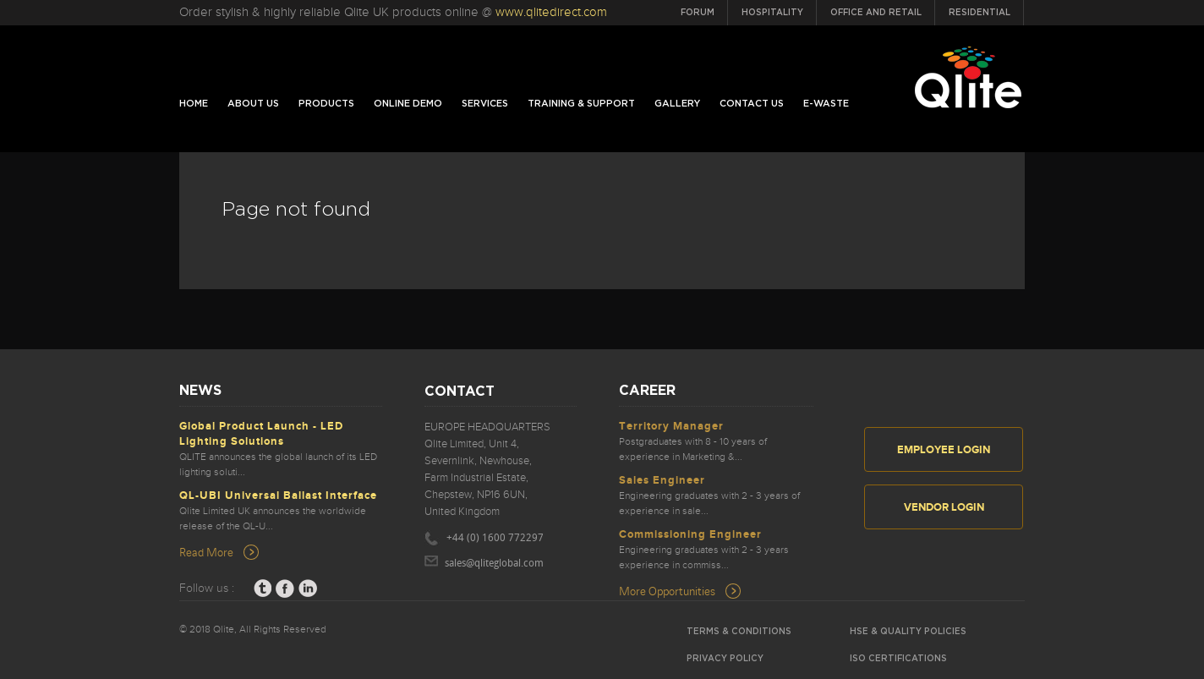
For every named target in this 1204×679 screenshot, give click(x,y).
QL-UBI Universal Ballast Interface (278, 495)
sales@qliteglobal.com (494, 564)
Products (326, 103)
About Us (253, 103)
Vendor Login (944, 507)
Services (485, 103)
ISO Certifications (898, 658)
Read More (206, 551)
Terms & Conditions (739, 631)
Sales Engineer (662, 480)
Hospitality (772, 12)
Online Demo (408, 103)
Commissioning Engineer (690, 534)
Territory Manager (671, 426)
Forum (697, 12)
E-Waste (826, 103)
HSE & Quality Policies (908, 631)
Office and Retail (876, 12)
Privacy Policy (725, 658)
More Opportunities (667, 590)
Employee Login (943, 450)
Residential (979, 12)
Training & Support (581, 103)
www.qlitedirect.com (551, 12)
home (193, 103)
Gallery (677, 103)
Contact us (752, 103)
